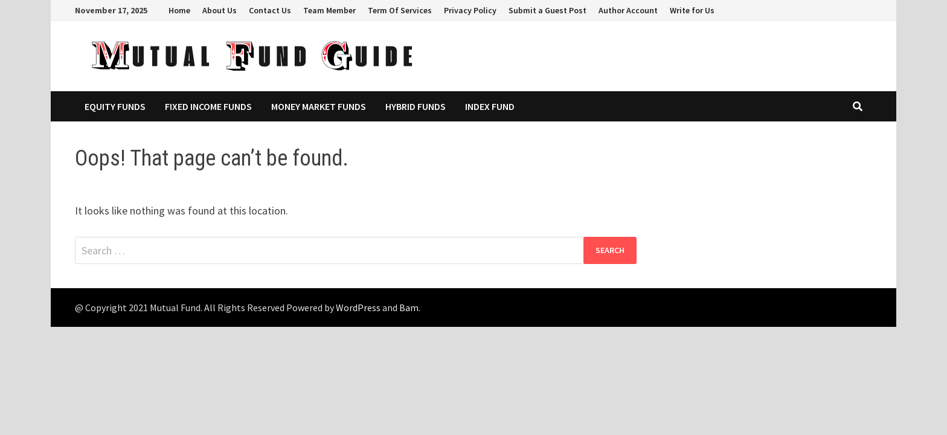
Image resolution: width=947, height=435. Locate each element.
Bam (409, 307)
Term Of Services (400, 10)
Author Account (628, 10)
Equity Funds (115, 106)
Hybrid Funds (415, 106)
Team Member (329, 10)
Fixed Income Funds (208, 106)
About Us (219, 10)
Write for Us (692, 10)
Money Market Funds (318, 106)
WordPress (358, 307)
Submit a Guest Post (547, 10)
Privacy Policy (470, 10)
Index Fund (490, 106)
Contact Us (270, 10)
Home (179, 10)
